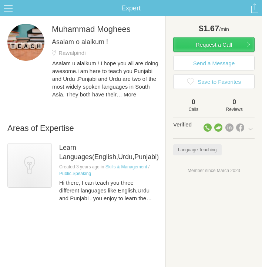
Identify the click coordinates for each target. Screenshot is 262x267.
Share (254, 8)
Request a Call (214, 45)
